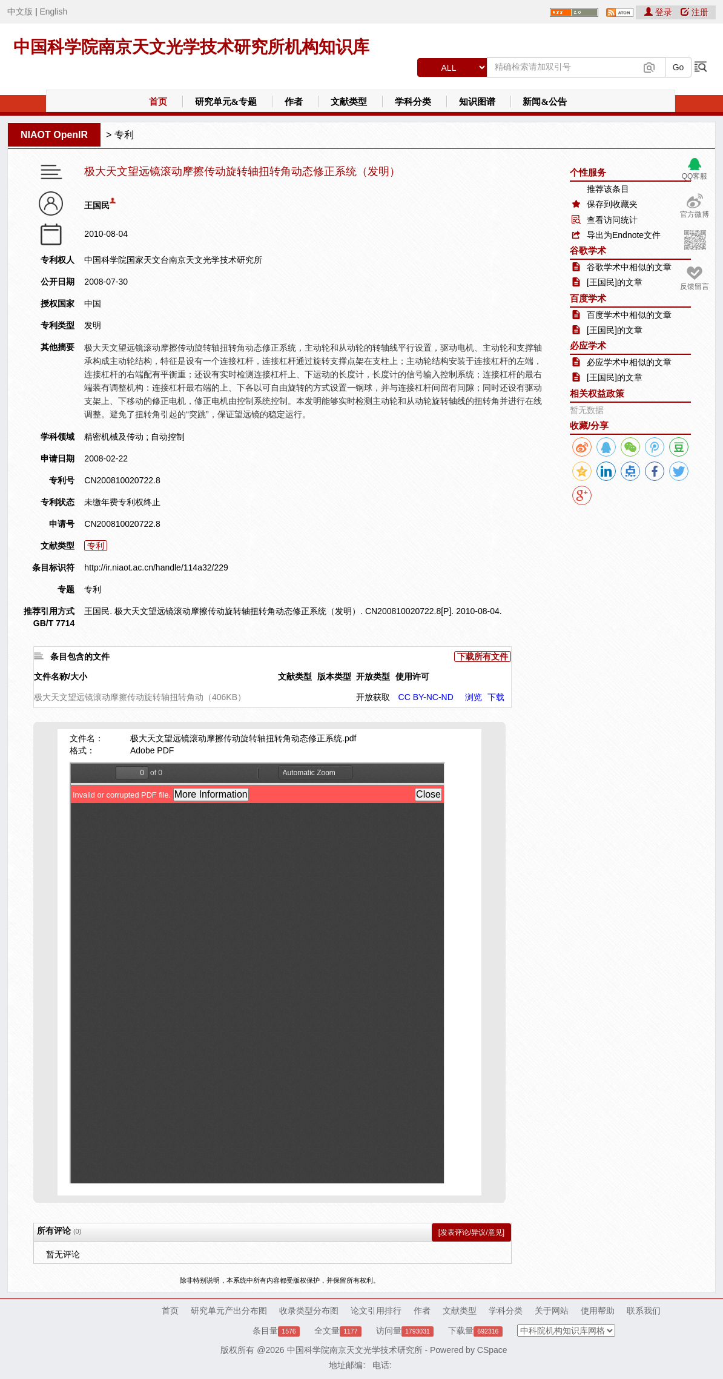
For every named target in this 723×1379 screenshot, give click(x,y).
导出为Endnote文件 (624, 235)
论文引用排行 (376, 1310)
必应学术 (588, 345)
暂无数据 (587, 410)
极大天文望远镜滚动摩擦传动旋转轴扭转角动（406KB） (140, 697)
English (53, 11)
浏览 (473, 697)
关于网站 (552, 1310)
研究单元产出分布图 (229, 1310)
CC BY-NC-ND (426, 697)
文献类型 (349, 102)
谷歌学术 (588, 250)
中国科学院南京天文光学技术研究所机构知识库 (191, 47)
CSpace (492, 1350)
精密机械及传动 (114, 436)
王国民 (97, 205)
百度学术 (588, 298)
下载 (495, 697)
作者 (294, 102)
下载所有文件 (482, 656)
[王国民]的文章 (614, 282)
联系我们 (644, 1310)
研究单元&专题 (226, 102)
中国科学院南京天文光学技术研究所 (355, 1350)
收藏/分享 (589, 425)
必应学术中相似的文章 (629, 362)
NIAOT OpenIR (54, 135)
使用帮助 (598, 1310)
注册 (694, 12)
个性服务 (588, 172)
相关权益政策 (597, 393)
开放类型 (373, 676)
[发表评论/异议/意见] (471, 1232)
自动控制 (168, 436)
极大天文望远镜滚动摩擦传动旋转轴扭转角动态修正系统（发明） (242, 171)
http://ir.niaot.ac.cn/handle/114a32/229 (156, 567)
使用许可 (412, 676)
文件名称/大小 (60, 676)
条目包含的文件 (80, 656)
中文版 (20, 11)
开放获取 (373, 697)
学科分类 (413, 102)
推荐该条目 (608, 189)
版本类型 (334, 676)
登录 (659, 12)
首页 (158, 102)
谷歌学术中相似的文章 (629, 267)
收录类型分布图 (308, 1310)
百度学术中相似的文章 (629, 315)
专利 (124, 135)
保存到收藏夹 (612, 204)
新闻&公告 (545, 102)
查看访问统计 (612, 220)
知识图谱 (477, 102)
